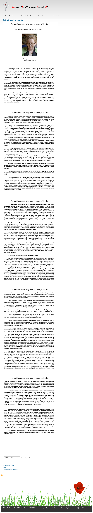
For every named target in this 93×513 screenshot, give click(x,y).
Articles (48, 15)
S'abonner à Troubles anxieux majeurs (1, 475)
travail (4, 467)
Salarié (26, 15)
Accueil (4, 15)
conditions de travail (8, 465)
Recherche (59, 15)
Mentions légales (65, 508)
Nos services (41, 15)
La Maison (10, 15)
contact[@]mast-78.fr (78, 508)
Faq (54, 15)
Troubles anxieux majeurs (10, 469)
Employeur (33, 15)
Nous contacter (19, 15)
